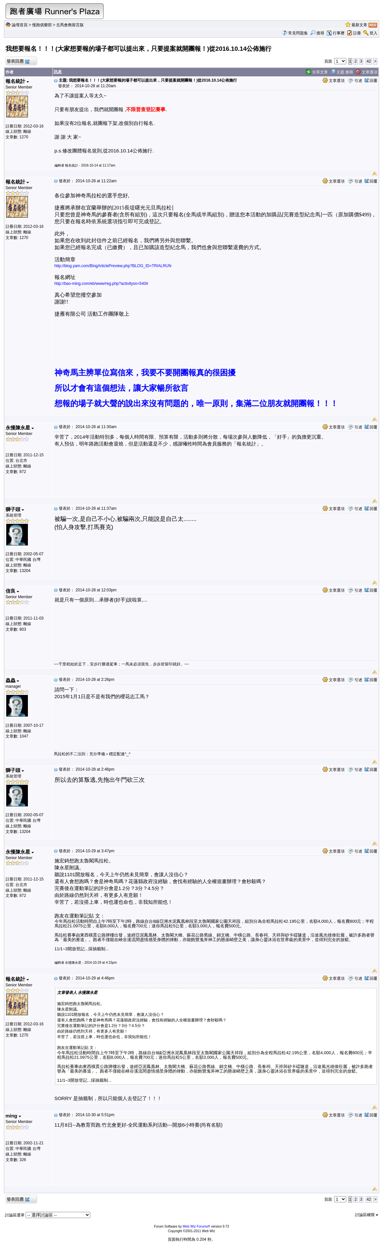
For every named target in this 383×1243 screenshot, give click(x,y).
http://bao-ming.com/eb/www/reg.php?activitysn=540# (101, 283)
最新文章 (359, 25)
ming (13, 1115)
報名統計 (17, 81)
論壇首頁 (20, 25)
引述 (358, 80)
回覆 (373, 80)
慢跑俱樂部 (42, 25)
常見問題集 (298, 33)
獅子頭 (15, 509)
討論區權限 (366, 1215)
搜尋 (317, 33)
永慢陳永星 (20, 427)
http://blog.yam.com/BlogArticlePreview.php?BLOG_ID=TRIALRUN (113, 266)
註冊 (357, 33)
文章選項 (366, 72)
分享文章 (317, 72)
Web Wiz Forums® (196, 1226)
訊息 (58, 71)
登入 (373, 33)
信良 (12, 591)
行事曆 (336, 33)
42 (369, 61)
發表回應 (18, 61)
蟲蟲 (12, 680)
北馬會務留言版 (70, 25)
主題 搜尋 (341, 72)
